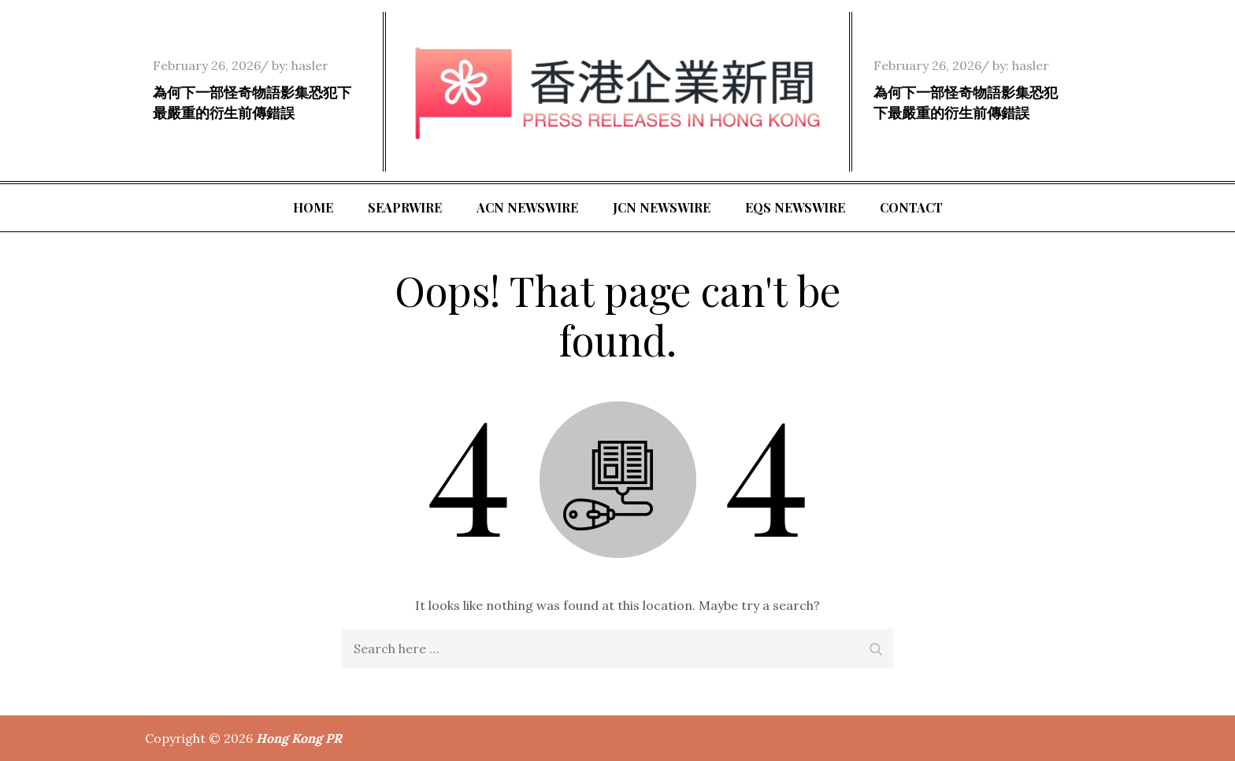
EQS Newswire (795, 207)
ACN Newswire (527, 207)
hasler (309, 65)
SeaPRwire (405, 207)
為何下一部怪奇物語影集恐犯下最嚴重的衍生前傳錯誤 (252, 102)
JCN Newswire (661, 207)
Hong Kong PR (299, 738)
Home (313, 207)
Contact (911, 207)
